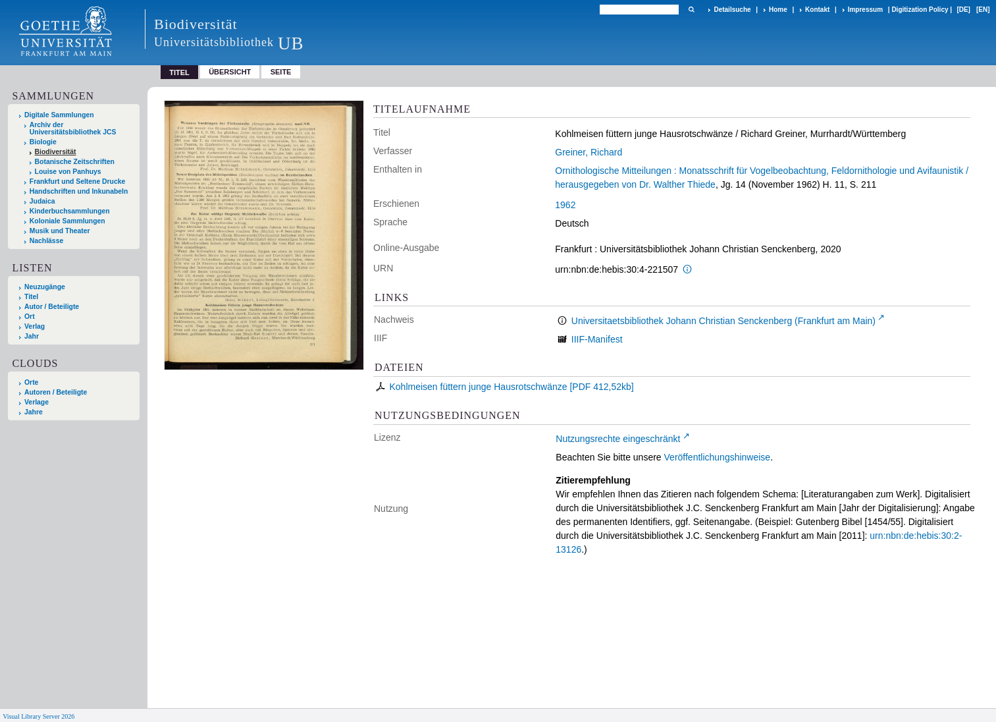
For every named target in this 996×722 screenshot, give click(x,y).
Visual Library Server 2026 (38, 716)
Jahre (33, 412)
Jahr (31, 336)
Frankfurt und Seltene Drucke (78, 181)
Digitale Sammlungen (59, 115)
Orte (31, 382)
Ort (29, 316)
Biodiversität (55, 151)
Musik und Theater (60, 231)
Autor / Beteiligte (51, 306)
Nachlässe (46, 240)
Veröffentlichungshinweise (717, 457)
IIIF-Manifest (597, 339)
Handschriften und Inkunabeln (79, 191)
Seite (281, 72)
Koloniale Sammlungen (67, 221)
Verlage (36, 402)
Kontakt (817, 9)
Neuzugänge (44, 287)
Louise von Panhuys (68, 171)
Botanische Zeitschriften (75, 161)
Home (778, 9)
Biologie (43, 142)
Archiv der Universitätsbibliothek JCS (73, 128)
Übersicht (230, 72)
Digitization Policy (919, 9)
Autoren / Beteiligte (55, 392)
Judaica (42, 201)
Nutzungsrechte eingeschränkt (618, 438)
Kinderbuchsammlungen (70, 211)
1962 (565, 205)
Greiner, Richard (588, 152)
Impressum (865, 9)
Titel (31, 296)
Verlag (34, 326)
